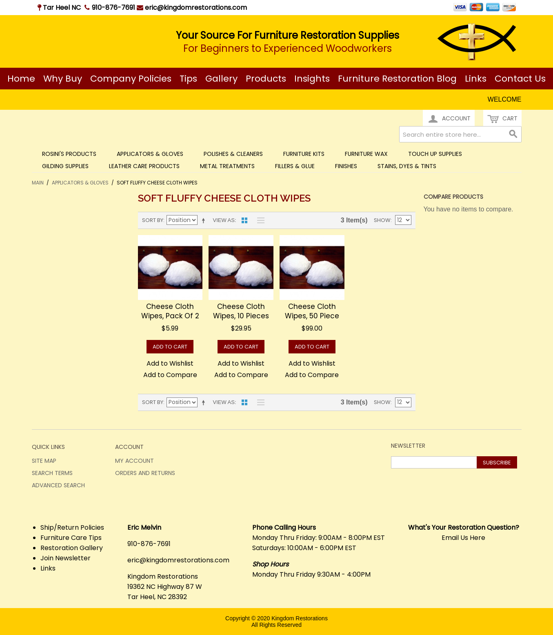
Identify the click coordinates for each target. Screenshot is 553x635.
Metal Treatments (227, 166)
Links (475, 78)
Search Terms (52, 473)
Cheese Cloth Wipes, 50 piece (312, 311)
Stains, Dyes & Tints (407, 166)
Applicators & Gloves (150, 154)
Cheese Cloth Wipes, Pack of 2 (170, 311)
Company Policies (130, 78)
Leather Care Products (144, 166)
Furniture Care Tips (71, 537)
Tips (188, 78)
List (259, 220)
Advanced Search (58, 485)
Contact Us (520, 78)
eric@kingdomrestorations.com (192, 7)
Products (266, 78)
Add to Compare (170, 375)
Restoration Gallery (71, 548)
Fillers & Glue (295, 166)
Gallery (221, 78)
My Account (134, 461)
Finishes (346, 166)
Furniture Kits (303, 154)
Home (21, 78)
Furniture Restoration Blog (397, 78)
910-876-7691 (113, 7)
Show (382, 220)
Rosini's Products (69, 154)
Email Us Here (463, 537)
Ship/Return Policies (72, 527)
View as (224, 220)
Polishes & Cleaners (233, 154)
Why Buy (62, 78)
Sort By (152, 220)
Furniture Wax (366, 154)
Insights (312, 78)
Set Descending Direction (205, 220)
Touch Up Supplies (435, 154)
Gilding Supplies (65, 166)
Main (38, 182)
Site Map (44, 461)
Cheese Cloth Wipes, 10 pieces (241, 311)
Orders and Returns (145, 473)
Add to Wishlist (170, 363)
